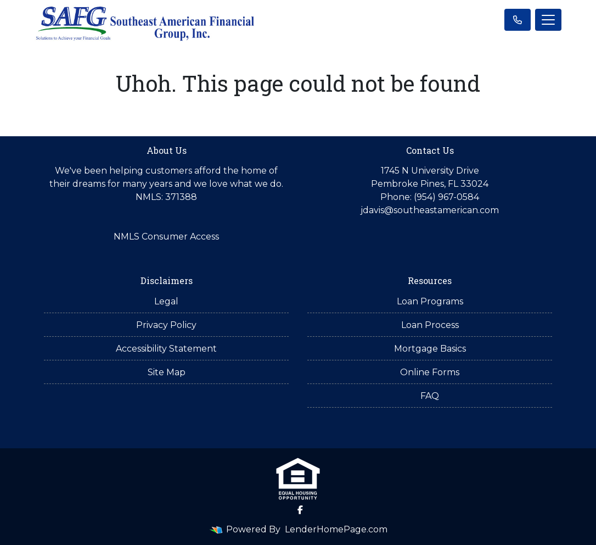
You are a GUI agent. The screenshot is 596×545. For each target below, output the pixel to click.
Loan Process (430, 325)
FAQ (429, 396)
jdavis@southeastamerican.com (430, 210)
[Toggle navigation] (548, 20)
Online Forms (429, 372)
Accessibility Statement (166, 348)
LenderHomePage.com (336, 529)
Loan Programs (430, 301)
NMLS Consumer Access (166, 236)
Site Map (166, 372)
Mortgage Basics (430, 348)
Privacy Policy (166, 325)
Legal (166, 301)
